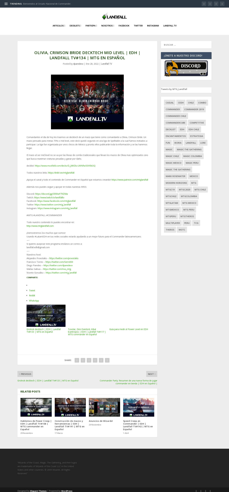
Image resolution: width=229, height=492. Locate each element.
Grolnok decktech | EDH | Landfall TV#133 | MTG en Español (46, 316)
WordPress (66, 488)
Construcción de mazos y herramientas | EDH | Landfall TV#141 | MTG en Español (70, 422)
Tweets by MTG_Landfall (174, 86)
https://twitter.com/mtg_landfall (61, 270)
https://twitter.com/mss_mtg (57, 266)
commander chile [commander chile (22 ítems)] (176, 113)
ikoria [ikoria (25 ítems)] (177, 140)
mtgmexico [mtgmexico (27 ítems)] (172, 207)
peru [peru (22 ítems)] (187, 220)
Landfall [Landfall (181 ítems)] (191, 140)
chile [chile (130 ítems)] (191, 100)
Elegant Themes (38, 488)
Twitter (138, 23)
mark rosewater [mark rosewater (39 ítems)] (175, 173)
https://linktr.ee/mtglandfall (61, 170)
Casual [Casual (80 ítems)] (170, 100)
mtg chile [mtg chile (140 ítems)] (200, 187)
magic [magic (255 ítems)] (169, 147)
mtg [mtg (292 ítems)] (193, 180)
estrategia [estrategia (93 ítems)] (196, 133)
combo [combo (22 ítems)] (202, 100)
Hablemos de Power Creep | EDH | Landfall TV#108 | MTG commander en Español (36, 422)
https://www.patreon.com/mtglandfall (129, 177)
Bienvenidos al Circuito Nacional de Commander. (47, 3)
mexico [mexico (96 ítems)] (194, 173)
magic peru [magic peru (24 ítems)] (192, 160)
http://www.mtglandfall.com (40, 223)
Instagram (153, 23)
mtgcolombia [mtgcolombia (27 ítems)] (189, 193)
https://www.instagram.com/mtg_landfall (57, 205)
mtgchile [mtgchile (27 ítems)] (171, 193)
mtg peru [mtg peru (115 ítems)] (188, 207)
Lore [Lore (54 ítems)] (203, 140)
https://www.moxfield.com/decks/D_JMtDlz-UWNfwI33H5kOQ (65, 163)
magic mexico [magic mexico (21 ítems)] (173, 160)
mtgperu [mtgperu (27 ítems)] (171, 213)
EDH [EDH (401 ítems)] (182, 127)
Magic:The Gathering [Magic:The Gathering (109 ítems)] (189, 147)
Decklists (75, 23)
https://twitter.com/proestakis (63, 255)
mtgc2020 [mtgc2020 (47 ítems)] (184, 187)
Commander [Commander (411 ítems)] (173, 106)
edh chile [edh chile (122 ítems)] (194, 127)
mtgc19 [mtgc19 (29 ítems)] (170, 187)
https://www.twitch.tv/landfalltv (49, 194)
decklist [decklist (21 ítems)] (171, 127)
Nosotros (107, 23)
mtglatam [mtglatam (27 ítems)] (172, 200)
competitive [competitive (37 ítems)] (197, 120)
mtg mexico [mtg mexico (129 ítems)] (189, 200)
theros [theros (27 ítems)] (170, 227)
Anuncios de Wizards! (101, 418)
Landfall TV (169, 23)
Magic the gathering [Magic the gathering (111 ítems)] (178, 167)
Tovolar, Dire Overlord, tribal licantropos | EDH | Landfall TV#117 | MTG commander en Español (87, 317)
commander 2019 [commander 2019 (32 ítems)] (194, 106)
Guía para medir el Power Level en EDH (128, 315)
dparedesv (78, 61)
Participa (90, 23)
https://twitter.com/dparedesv (58, 262)
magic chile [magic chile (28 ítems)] (172, 153)
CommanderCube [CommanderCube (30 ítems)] (175, 120)
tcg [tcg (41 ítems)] (196, 220)
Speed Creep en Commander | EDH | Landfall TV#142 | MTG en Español (138, 422)
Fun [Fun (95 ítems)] (168, 140)
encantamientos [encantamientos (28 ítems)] (176, 133)
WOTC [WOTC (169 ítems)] (182, 227)
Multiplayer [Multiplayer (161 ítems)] (173, 220)
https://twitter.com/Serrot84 (59, 259)
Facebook (124, 23)
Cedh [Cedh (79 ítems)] (181, 100)
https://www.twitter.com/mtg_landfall (53, 202)
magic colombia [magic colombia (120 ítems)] (192, 153)
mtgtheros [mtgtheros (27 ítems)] (187, 213)
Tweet (32, 288)
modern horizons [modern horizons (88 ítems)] (176, 180)
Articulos (58, 23)
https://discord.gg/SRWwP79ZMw (51, 191)
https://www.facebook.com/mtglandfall (56, 198)
